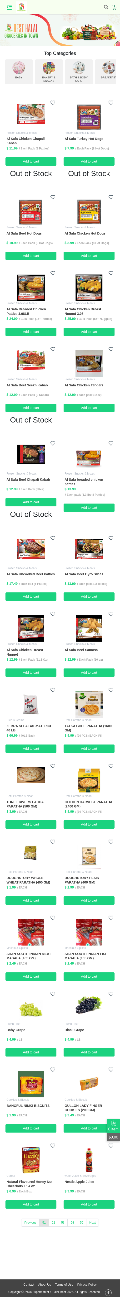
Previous (30, 1222)
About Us (44, 1284)
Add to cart (31, 161)
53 (63, 1222)
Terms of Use (64, 1284)
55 (81, 1222)
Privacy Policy (86, 1284)
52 (53, 1222)
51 (44, 1222)
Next (92, 1222)
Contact (29, 1284)
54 (72, 1222)
